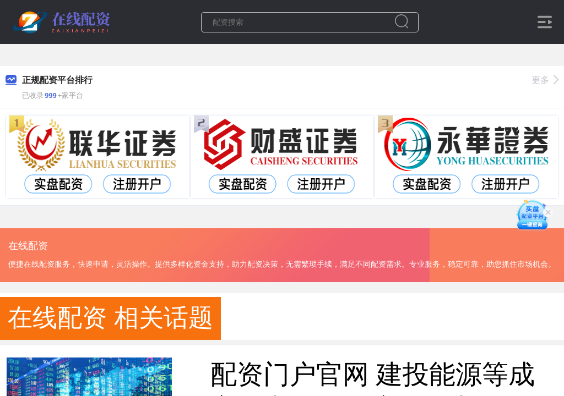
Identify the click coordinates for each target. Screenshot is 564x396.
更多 (545, 80)
